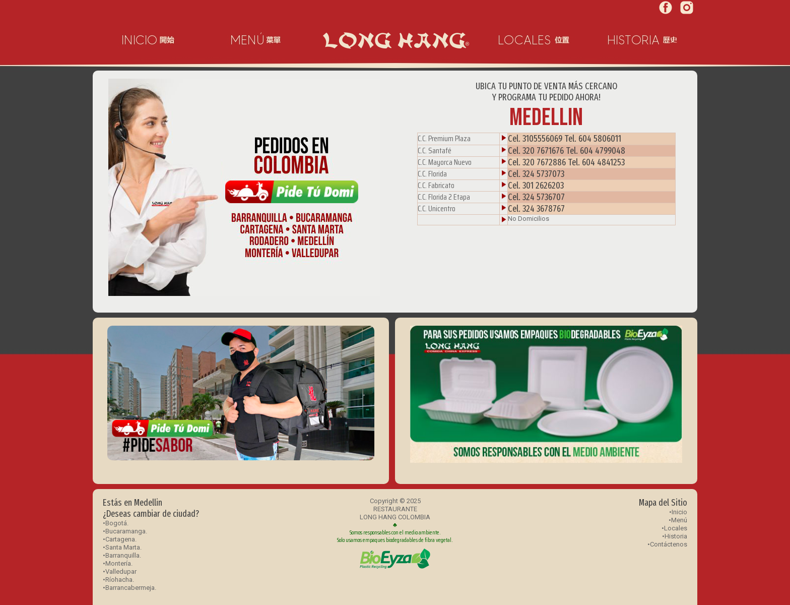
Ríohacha (119, 579)
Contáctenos (668, 544)
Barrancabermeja (130, 587)
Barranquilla (122, 555)
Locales (675, 528)
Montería (118, 563)
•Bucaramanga (124, 531)
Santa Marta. (123, 547)
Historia (676, 536)
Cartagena (120, 539)
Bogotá (116, 523)
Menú (679, 520)
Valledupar (121, 571)
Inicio (679, 512)
